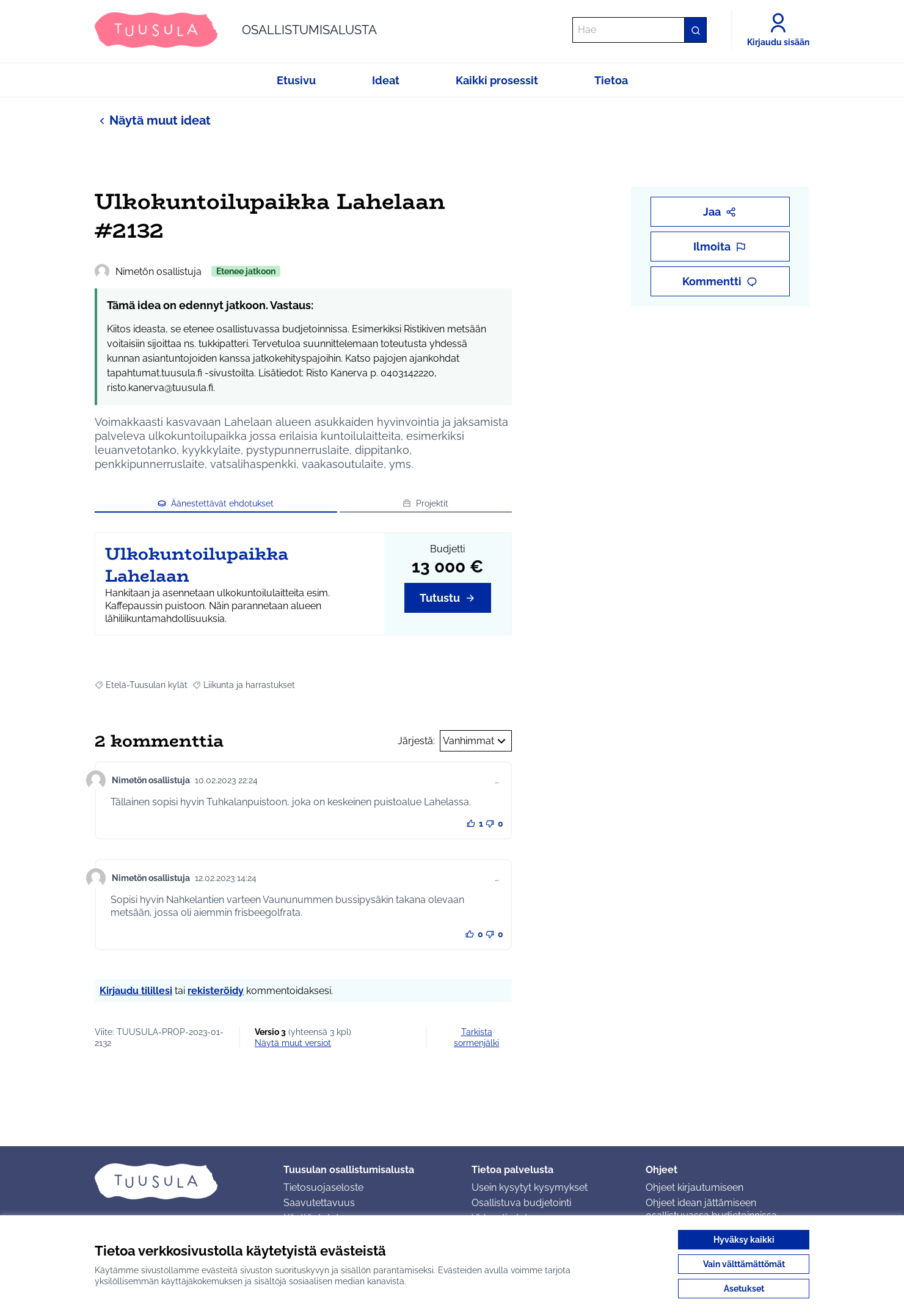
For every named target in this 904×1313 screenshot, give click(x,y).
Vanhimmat (476, 741)
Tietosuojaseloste (323, 1187)
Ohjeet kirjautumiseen (694, 1187)
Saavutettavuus (319, 1203)
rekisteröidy (216, 991)
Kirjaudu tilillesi (136, 991)
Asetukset (744, 1288)
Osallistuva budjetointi (521, 1203)
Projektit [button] (425, 503)
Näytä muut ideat (153, 120)
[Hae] (639, 30)
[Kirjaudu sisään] (778, 30)
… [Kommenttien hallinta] (496, 780)
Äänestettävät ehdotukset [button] (216, 503)
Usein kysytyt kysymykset (530, 1187)
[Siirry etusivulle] (236, 30)
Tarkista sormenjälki (476, 1037)
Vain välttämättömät (744, 1264)
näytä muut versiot (293, 1043)
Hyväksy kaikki (744, 1240)
